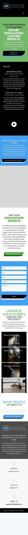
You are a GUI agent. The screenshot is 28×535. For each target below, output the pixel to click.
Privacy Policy (21, 510)
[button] (14, 53)
